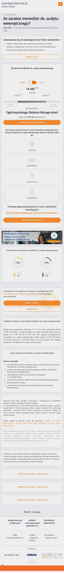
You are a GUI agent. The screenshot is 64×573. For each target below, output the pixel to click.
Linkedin (32, 540)
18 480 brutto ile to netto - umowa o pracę (32, 487)
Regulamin (34, 538)
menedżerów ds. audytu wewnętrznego (21, 293)
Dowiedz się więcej (32, 303)
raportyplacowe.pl (32, 523)
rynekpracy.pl (14, 523)
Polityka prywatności (15, 538)
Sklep (15, 535)
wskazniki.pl (32, 526)
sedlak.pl (32, 520)
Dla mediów (49, 535)
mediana (35, 329)
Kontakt (32, 535)
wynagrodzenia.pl (15, 520)
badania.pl (49, 523)
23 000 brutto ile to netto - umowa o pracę (32, 500)
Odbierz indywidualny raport (32, 220)
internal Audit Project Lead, (26, 423)
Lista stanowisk (9, 14)
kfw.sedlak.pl (49, 520)
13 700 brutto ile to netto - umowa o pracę (32, 474)
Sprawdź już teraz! (32, 57)
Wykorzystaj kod (32, 309)
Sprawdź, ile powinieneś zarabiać (32, 122)
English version (51, 538)
